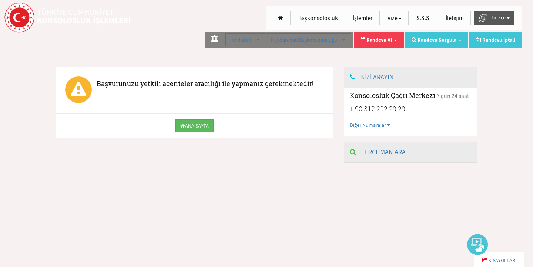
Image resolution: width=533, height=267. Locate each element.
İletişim (455, 18)
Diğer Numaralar (370, 125)
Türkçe (494, 18)
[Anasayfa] (280, 18)
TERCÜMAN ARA (378, 152)
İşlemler (363, 18)
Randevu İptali (495, 39)
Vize (395, 18)
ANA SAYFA (194, 125)
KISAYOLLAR (498, 260)
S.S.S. (423, 18)
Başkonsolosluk (318, 18)
